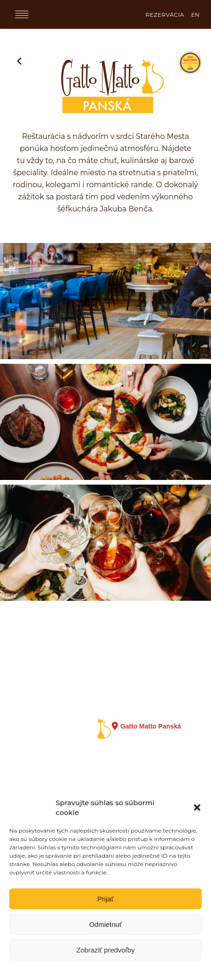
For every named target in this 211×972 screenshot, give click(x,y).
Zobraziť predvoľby (106, 950)
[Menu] (22, 14)
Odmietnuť (105, 924)
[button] (197, 807)
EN (195, 14)
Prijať (105, 899)
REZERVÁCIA (165, 14)
